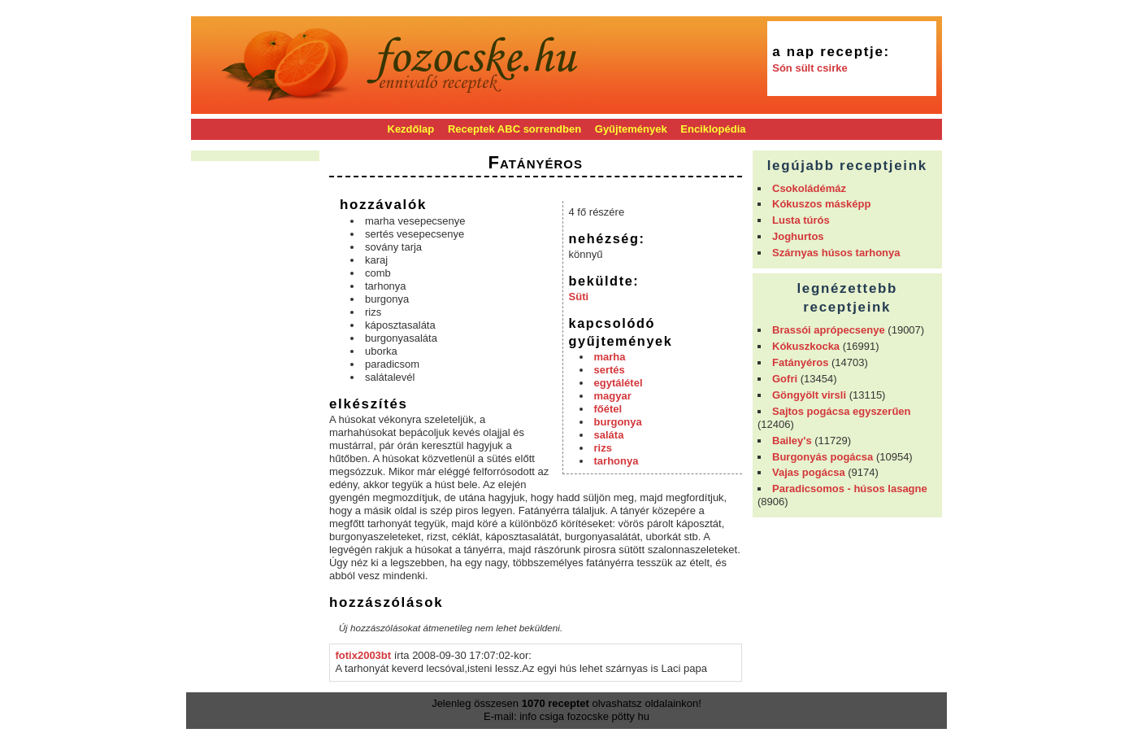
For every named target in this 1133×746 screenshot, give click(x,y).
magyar (613, 396)
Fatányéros (800, 362)
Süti (579, 296)
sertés (609, 370)
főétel (608, 409)
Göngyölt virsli (809, 395)
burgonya (618, 422)
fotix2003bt (363, 655)
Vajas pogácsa (808, 472)
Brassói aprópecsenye (828, 330)
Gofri (784, 379)
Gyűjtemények (631, 129)
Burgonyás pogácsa (822, 457)
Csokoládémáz (809, 188)
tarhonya (616, 461)
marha (610, 357)
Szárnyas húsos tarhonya (836, 252)
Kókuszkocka (806, 346)
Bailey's (792, 440)
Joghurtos (798, 236)
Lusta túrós (801, 220)
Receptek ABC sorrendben (514, 129)
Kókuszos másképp (821, 204)
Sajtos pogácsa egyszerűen (841, 411)
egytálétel (618, 383)
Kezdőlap (411, 129)
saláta (609, 435)
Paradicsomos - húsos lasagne (849, 488)
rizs (603, 448)
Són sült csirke (809, 68)
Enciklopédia (712, 129)
